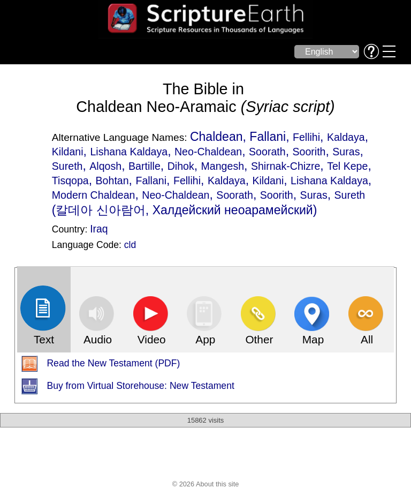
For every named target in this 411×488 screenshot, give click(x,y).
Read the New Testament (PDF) (113, 363)
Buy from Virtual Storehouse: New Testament (140, 386)
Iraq (99, 229)
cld (130, 244)
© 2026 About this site (205, 484)
